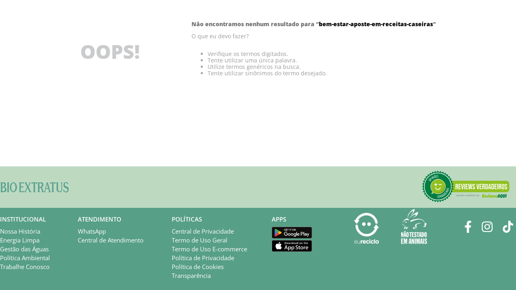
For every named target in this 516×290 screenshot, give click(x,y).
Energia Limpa (20, 240)
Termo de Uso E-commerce (209, 249)
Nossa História (20, 231)
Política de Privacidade (203, 258)
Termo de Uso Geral (199, 240)
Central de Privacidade (203, 231)
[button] (465, 187)
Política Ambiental (25, 258)
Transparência (191, 275)
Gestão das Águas (24, 249)
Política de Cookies (198, 267)
